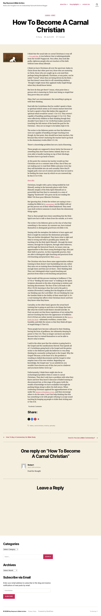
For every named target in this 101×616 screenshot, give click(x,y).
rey (41, 37)
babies (32, 426)
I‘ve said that (34, 57)
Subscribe (9, 596)
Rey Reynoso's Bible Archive (15, 3)
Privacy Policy (34, 611)
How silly (31, 181)
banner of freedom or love (46, 392)
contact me (86, 4)
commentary (51, 205)
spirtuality (52, 426)
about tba (63, 4)
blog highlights (74, 4)
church (47, 16)
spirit (54, 16)
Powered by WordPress (48, 611)
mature (57, 257)
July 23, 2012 (50, 37)
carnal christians (39, 426)
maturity (46, 426)
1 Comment (62, 37)
